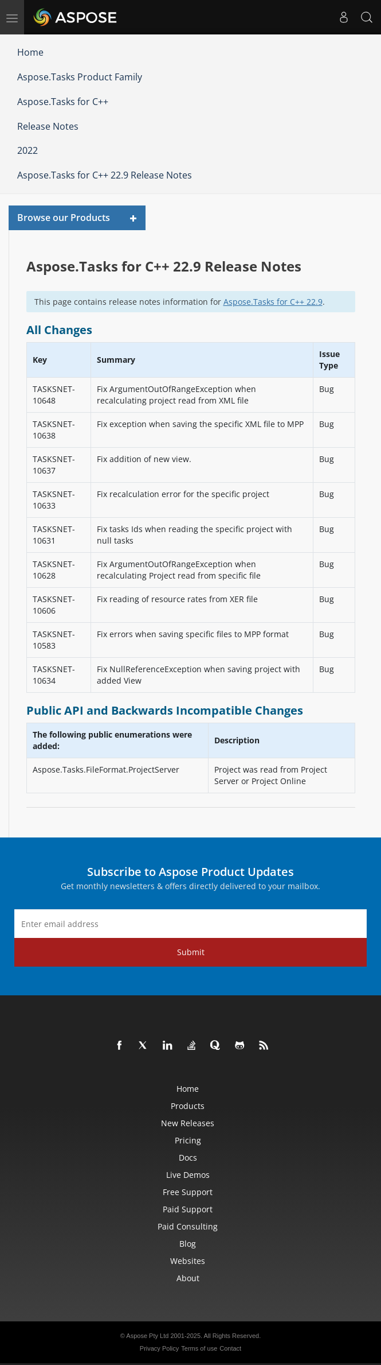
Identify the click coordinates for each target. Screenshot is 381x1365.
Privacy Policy (159, 1348)
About (187, 1278)
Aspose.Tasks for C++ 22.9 (273, 301)
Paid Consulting (188, 1226)
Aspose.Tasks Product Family (79, 77)
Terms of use (199, 1348)
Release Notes (47, 126)
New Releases (187, 1123)
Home (30, 52)
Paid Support (188, 1209)
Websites (187, 1260)
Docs (188, 1157)
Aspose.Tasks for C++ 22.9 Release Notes (104, 175)
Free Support (188, 1191)
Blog (187, 1243)
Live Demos (188, 1174)
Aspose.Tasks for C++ (62, 101)
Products (188, 1105)
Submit (191, 952)
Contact (230, 1348)
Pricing (188, 1140)
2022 (27, 150)
